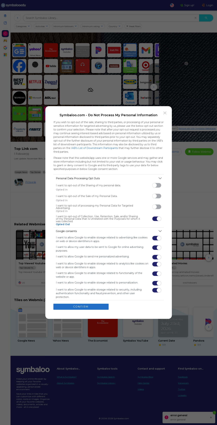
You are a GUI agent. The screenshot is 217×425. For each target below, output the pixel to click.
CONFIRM (81, 306)
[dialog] (108, 212)
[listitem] (108, 178)
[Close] (165, 113)
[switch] (156, 185)
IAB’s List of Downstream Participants (94, 148)
